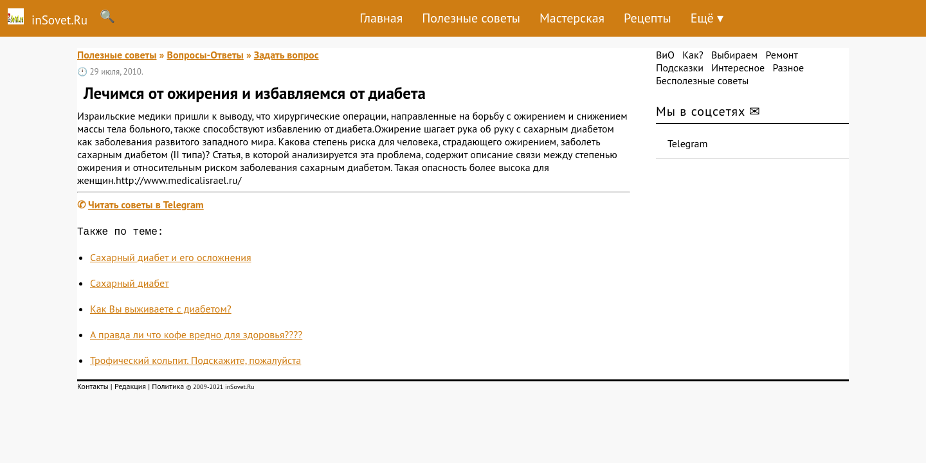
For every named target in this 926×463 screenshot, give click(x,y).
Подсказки (680, 67)
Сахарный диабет (129, 285)
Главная (381, 18)
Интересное (738, 67)
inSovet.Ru (43, 18)
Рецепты (647, 18)
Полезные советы (471, 18)
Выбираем (734, 54)
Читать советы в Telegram (146, 204)
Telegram (687, 143)
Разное (788, 67)
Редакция (130, 389)
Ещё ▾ (707, 18)
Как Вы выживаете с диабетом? (161, 311)
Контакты (93, 389)
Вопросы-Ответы (205, 54)
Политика (168, 389)
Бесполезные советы (702, 80)
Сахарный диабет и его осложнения (170, 259)
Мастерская (572, 18)
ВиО (665, 54)
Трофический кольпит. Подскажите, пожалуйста (195, 362)
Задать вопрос (286, 54)
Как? (692, 54)
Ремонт (781, 54)
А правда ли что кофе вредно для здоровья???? (196, 337)
